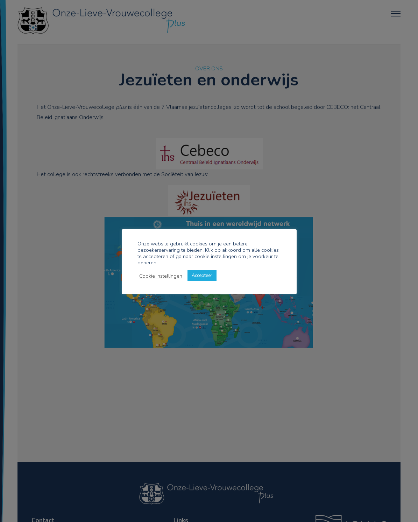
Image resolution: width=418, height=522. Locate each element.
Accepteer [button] (202, 275)
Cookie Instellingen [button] (160, 276)
